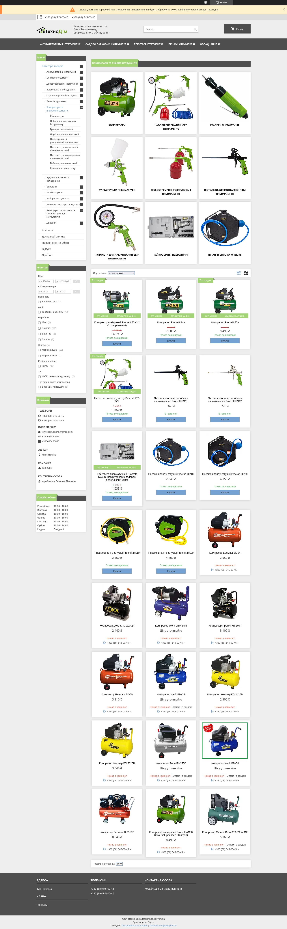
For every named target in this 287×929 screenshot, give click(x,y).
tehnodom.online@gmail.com (57, 431)
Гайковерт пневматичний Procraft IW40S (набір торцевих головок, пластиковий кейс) (117, 477)
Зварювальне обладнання (60, 89)
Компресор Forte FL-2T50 (171, 763)
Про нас (47, 255)
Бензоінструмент (180, 44)
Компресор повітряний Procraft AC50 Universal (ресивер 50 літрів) (171, 834)
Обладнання (208, 44)
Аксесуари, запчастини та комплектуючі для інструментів (60, 213)
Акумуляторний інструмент (58, 44)
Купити (117, 343)
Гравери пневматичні (225, 125)
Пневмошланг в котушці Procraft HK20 (170, 552)
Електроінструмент (147, 44)
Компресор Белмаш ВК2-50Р (117, 832)
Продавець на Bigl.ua (143, 922)
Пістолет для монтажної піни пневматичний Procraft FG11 (171, 400)
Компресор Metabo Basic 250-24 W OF (225, 832)
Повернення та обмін (55, 242)
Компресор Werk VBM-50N (171, 625)
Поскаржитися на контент (135, 925)
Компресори (117, 125)
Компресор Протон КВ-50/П (225, 625)
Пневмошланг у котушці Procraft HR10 (170, 474)
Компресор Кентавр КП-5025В (117, 763)
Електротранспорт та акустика (63, 204)
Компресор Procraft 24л (171, 322)
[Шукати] (195, 29)
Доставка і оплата (53, 236)
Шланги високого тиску (224, 254)
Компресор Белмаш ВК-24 (225, 552)
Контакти (47, 230)
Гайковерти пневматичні (171, 254)
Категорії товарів (52, 66)
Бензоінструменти (56, 101)
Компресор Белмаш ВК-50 (117, 694)
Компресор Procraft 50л (225, 322)
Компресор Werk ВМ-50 (225, 763)
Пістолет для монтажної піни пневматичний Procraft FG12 (225, 400)
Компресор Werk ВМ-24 (171, 694)
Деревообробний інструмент (62, 83)
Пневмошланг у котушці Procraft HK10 (117, 552)
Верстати (51, 186)
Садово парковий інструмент (105, 44)
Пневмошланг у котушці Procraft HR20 (224, 474)
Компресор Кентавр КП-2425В (225, 694)
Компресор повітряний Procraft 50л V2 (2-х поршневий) (117, 324)
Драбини (51, 222)
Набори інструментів (57, 198)
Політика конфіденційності (163, 925)
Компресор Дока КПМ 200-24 (117, 625)
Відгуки (46, 248)
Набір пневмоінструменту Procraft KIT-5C (117, 400)
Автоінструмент (55, 192)
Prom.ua (160, 919)
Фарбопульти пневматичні (117, 190)
